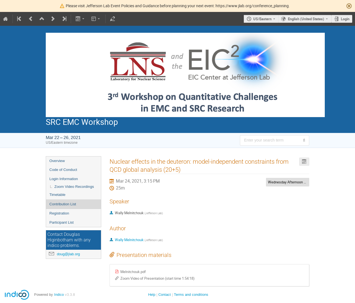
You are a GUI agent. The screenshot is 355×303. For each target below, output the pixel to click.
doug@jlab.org (68, 254)
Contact (164, 294)
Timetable (57, 195)
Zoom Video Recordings (74, 187)
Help (151, 294)
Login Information (63, 179)
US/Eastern (262, 18)
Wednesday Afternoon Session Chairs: (298, 182)
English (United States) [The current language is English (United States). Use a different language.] (306, 18)
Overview (57, 161)
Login (345, 18)
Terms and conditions (191, 294)
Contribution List (62, 204)
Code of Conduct (63, 170)
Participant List (61, 222)
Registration (59, 213)
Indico (59, 294)
